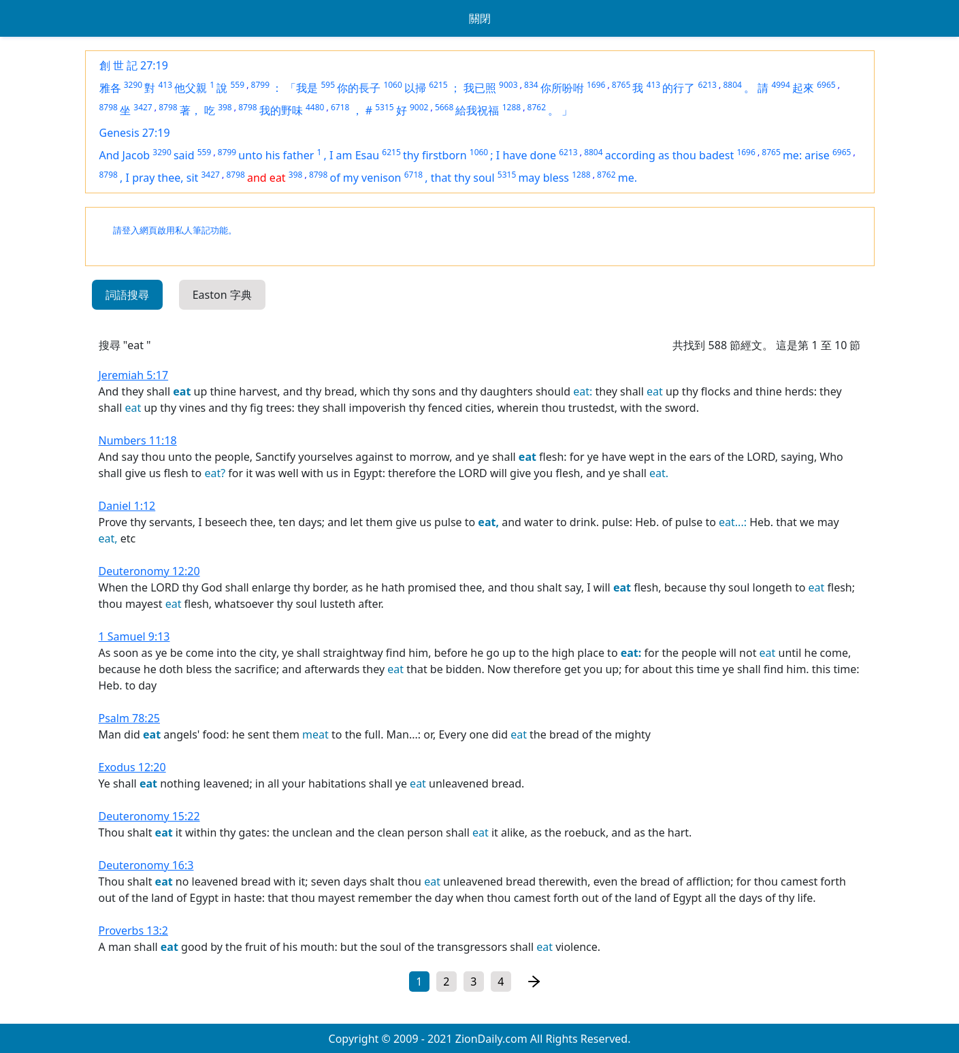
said (184, 155)
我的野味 (281, 110)
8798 (108, 107)
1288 (511, 107)
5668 (444, 107)
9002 (419, 107)
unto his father (276, 155)
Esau (367, 155)
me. (627, 177)
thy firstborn (435, 155)
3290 (133, 85)
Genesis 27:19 (134, 132)
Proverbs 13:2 (134, 930)
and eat (266, 177)
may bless (543, 177)
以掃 (415, 87)
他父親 (190, 87)
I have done (526, 155)
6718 (340, 107)
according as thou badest (669, 155)
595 (328, 85)
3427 (142, 107)
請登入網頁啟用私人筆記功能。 (175, 230)
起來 (803, 87)
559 (238, 85)
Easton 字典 (222, 294)
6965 (826, 85)
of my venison (365, 177)
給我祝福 (477, 110)
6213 (707, 85)
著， (190, 110)
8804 (732, 85)
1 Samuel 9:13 (134, 636)
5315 (384, 107)
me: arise (806, 155)
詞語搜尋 (127, 294)
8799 (260, 85)
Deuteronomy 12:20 (149, 571)
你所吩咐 (562, 87)
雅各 (110, 87)
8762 (536, 107)
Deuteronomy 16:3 (146, 865)
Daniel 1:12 (127, 505)
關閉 (480, 18)
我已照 (480, 87)
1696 (596, 85)
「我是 (301, 87)
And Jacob (124, 155)
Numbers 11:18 (138, 440)
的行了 (678, 87)
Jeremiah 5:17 (134, 375)
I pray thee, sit (162, 177)
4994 (780, 85)
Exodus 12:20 (132, 767)
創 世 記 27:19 (133, 65)
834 (531, 85)
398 (225, 107)
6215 (438, 85)
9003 (508, 85)
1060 (392, 85)
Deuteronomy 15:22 (149, 816)
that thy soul (463, 177)
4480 (315, 107)
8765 (621, 85)
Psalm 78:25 (129, 718)
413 (165, 85)
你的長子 (358, 87)
